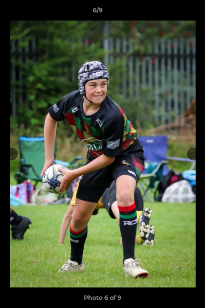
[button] (174, 12)
